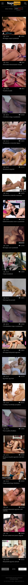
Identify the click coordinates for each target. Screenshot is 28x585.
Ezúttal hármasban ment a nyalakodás (14, 212)
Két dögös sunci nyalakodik (14, 238)
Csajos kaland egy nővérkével (14, 474)
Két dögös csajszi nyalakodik (14, 29)
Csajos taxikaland (14, 264)
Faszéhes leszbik (14, 81)
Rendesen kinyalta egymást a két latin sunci (14, 447)
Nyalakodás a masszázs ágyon (14, 134)
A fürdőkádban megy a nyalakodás (14, 317)
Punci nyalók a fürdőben (14, 421)
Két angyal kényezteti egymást (14, 343)
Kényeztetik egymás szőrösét (14, 552)
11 (14, 569)
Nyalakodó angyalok (14, 160)
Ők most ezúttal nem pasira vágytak (14, 526)
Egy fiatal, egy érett (14, 369)
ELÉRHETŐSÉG (14, 579)
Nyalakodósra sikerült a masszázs (14, 186)
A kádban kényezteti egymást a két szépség (14, 500)
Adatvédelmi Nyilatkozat (14, 577)
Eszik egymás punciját (14, 291)
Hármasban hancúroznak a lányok (14, 55)
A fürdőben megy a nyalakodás (14, 107)
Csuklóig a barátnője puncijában (14, 395)
